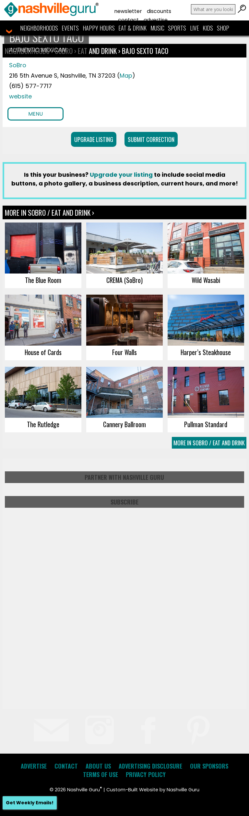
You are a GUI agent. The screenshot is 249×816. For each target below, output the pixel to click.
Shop (223, 28)
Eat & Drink (132, 28)
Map (126, 75)
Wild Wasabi (206, 280)
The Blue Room (43, 280)
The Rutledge (43, 424)
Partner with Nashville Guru (124, 477)
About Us (98, 766)
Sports (177, 28)
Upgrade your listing (121, 175)
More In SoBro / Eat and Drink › (49, 212)
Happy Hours (99, 28)
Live (194, 28)
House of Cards (43, 352)
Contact (128, 20)
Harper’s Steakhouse (206, 352)
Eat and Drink (97, 50)
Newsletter (128, 11)
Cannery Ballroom (124, 424)
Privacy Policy (146, 774)
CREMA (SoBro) (124, 280)
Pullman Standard (205, 424)
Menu (35, 114)
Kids (208, 28)
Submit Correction (151, 139)
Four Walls (124, 352)
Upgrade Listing (93, 139)
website (20, 96)
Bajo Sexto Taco (145, 50)
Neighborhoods (39, 28)
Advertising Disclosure (150, 766)
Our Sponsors (209, 766)
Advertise (156, 20)
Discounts (159, 11)
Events (70, 28)
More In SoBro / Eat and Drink (209, 443)
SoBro (17, 65)
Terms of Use (100, 774)
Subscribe (124, 502)
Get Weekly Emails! (29, 802)
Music (157, 28)
